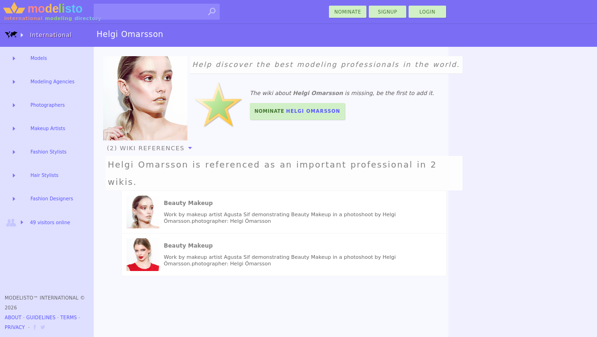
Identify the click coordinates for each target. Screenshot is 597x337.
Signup (387, 12)
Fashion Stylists (48, 151)
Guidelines (41, 317)
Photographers (47, 105)
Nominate (297, 111)
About (13, 317)
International (38, 35)
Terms (68, 317)
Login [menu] (427, 12)
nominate (348, 12)
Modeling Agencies (52, 81)
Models (38, 58)
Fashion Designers (51, 198)
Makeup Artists (47, 128)
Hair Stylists (44, 175)
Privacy (15, 327)
